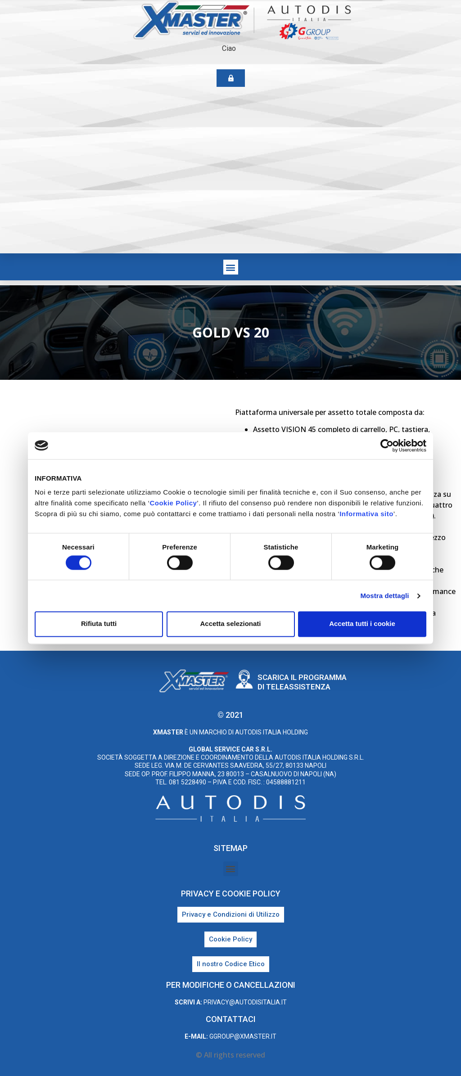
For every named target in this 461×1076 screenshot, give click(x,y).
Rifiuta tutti (99, 624)
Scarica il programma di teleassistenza (302, 682)
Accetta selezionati (230, 624)
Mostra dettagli (384, 595)
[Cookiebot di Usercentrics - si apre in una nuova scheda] (387, 445)
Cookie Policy (173, 503)
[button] (230, 267)
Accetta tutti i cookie (362, 624)
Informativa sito (366, 514)
